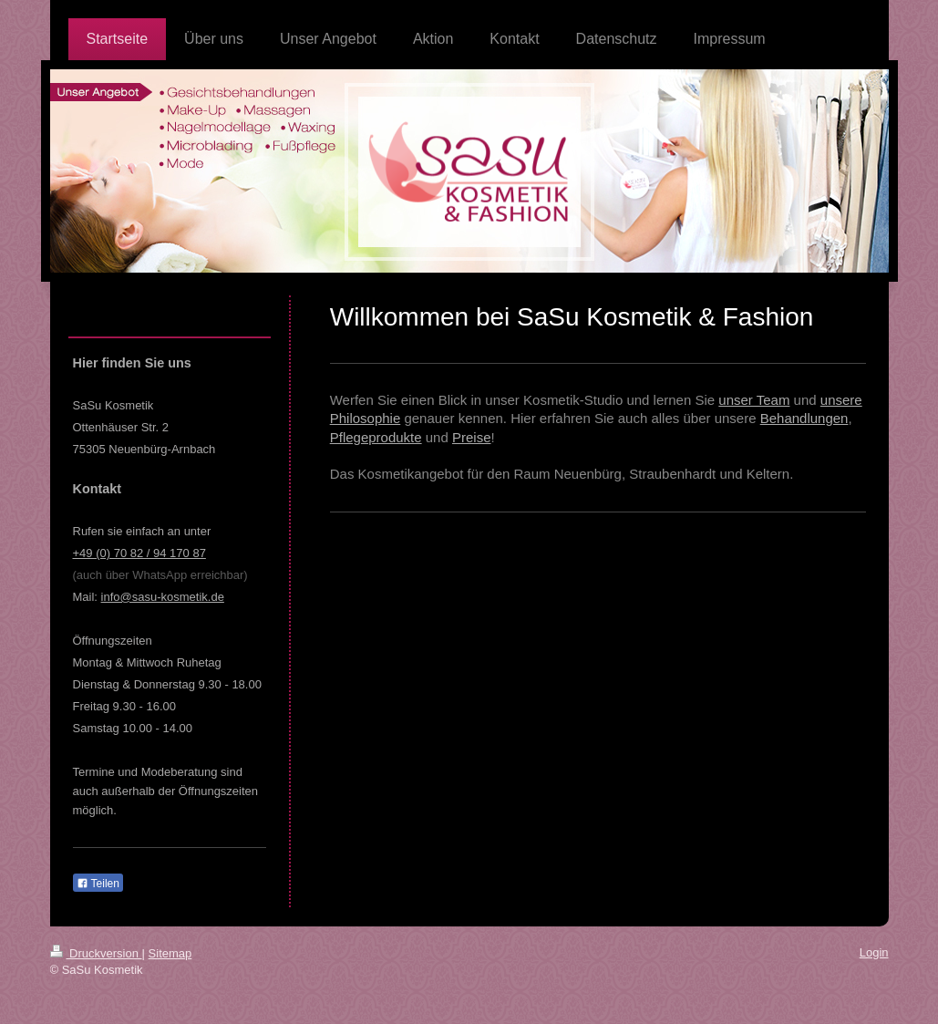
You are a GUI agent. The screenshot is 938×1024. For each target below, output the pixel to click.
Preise (471, 437)
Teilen (98, 883)
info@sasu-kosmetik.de (162, 597)
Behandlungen (804, 418)
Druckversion (96, 953)
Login (874, 952)
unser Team (753, 400)
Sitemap (170, 953)
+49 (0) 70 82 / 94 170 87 (139, 553)
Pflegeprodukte (376, 437)
